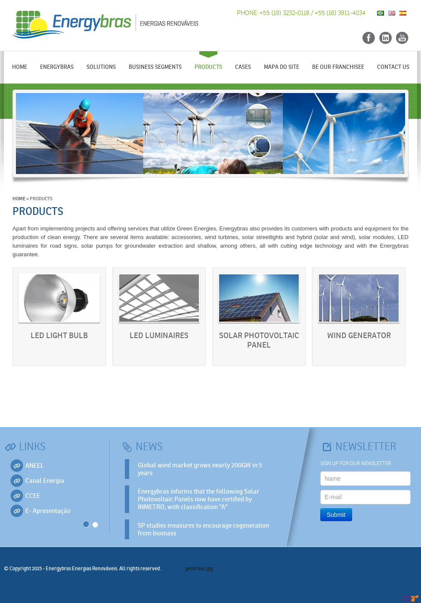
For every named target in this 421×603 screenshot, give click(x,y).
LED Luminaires (159, 335)
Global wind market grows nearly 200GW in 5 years (200, 469)
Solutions (101, 67)
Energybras (57, 67)
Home (19, 67)
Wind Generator (359, 335)
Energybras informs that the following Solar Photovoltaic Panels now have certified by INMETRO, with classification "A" (198, 499)
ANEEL (34, 465)
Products (208, 67)
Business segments (155, 67)
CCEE (32, 496)
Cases (243, 67)
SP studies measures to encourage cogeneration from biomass (203, 529)
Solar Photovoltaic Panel (259, 340)
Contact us (393, 67)
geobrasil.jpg (199, 569)
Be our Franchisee (338, 67)
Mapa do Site (281, 67)
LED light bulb (59, 335)
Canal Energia (44, 481)
